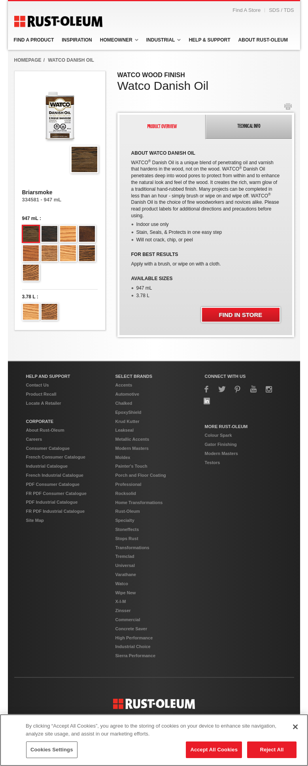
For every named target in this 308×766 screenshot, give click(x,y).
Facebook (207, 401)
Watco (121, 595)
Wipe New (125, 605)
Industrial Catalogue (47, 478)
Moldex (122, 469)
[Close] (295, 727)
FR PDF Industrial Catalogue (55, 523)
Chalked (123, 415)
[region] (154, 740)
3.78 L (29, 309)
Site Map (35, 532)
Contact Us (37, 397)
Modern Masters (132, 460)
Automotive (127, 406)
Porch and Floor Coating (140, 487)
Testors (212, 474)
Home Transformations (139, 514)
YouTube (253, 401)
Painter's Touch (131, 478)
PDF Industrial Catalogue (52, 514)
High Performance (134, 650)
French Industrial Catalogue (54, 487)
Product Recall (41, 406)
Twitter (222, 401)
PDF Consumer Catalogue (53, 496)
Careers (34, 451)
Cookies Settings (51, 750)
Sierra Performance (135, 668)
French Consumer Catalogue (55, 469)
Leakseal (124, 442)
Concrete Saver (131, 641)
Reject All (271, 750)
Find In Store (241, 327)
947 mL (30, 230)
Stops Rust (126, 550)
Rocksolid (125, 505)
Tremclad (124, 568)
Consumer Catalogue (48, 460)
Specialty (124, 532)
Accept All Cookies (214, 750)
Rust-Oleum (127, 523)
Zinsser (123, 622)
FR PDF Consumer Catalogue (56, 505)
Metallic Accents (132, 451)
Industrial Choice (133, 658)
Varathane (125, 586)
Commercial (127, 631)
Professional (128, 496)
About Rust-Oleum (45, 442)
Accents (123, 397)
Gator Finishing (221, 456)
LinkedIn (207, 413)
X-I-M (120, 613)
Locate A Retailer (43, 415)
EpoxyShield (128, 424)
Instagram (269, 401)
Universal (125, 577)
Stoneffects (127, 541)
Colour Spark (218, 447)
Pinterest (237, 401)
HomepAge (28, 72)
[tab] (162, 139)
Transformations (132, 559)
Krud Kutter (127, 433)
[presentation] (162, 139)
